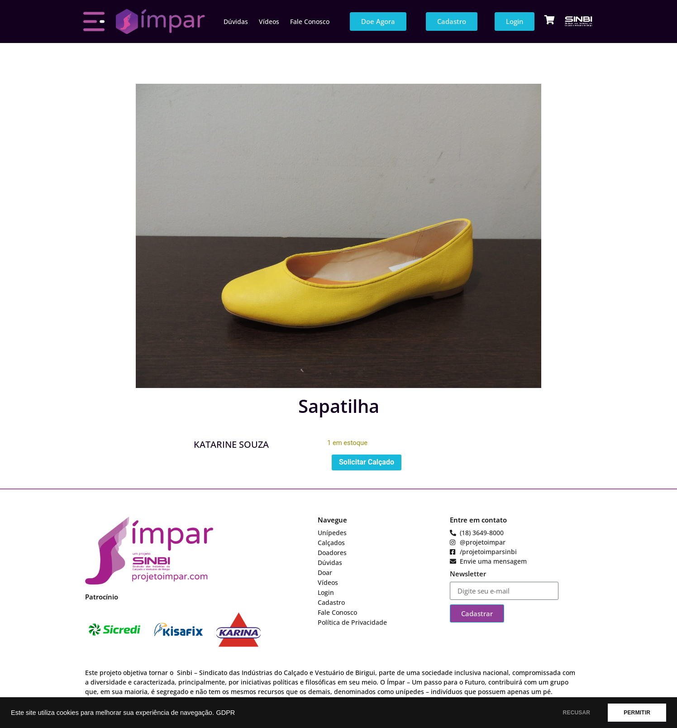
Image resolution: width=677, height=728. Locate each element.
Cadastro (331, 602)
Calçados (331, 542)
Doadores (332, 552)
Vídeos (269, 21)
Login (326, 592)
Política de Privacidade (352, 622)
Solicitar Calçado (366, 462)
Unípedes (332, 532)
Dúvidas (236, 21)
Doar (325, 572)
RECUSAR (577, 712)
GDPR (225, 712)
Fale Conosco (309, 21)
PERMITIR (637, 712)
